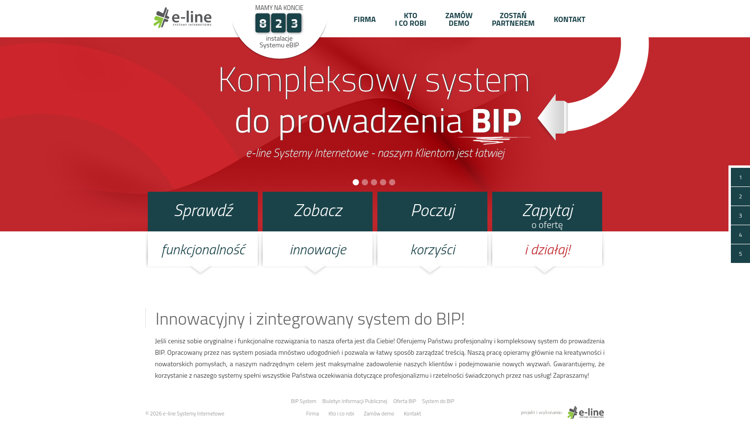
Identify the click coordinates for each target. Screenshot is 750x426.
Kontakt (569, 19)
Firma (364, 19)
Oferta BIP (404, 401)
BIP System (303, 401)
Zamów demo (459, 19)
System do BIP (438, 401)
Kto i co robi (410, 19)
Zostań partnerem (513, 19)
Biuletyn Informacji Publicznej (354, 401)
